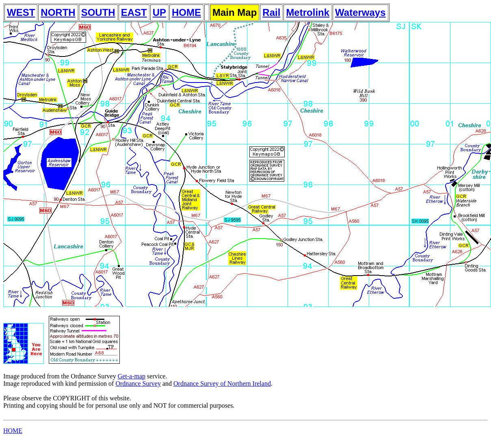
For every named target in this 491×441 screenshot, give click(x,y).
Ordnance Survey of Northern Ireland (222, 383)
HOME (186, 12)
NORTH (58, 12)
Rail (271, 12)
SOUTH (98, 12)
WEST (21, 12)
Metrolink (307, 12)
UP (159, 12)
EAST (134, 12)
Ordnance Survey (138, 383)
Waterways (360, 12)
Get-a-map (131, 376)
